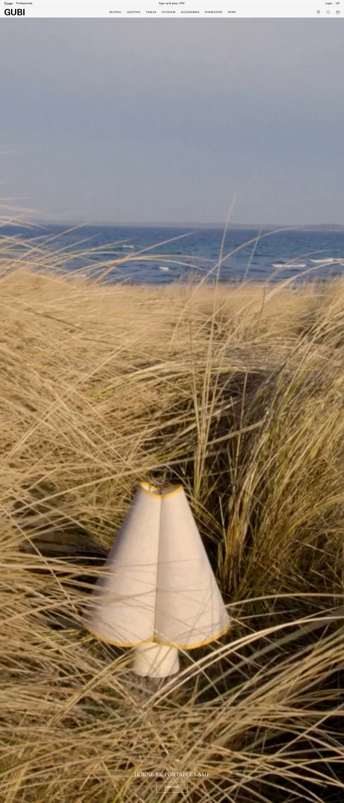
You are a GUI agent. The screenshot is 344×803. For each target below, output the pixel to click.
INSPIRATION (213, 12)
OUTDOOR (168, 12)
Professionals (24, 3)
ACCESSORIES (190, 12)
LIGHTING (133, 12)
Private (8, 3)
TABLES (151, 12)
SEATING (115, 12)
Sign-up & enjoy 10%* (172, 3)
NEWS (232, 12)
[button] (337, 12)
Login (328, 3)
